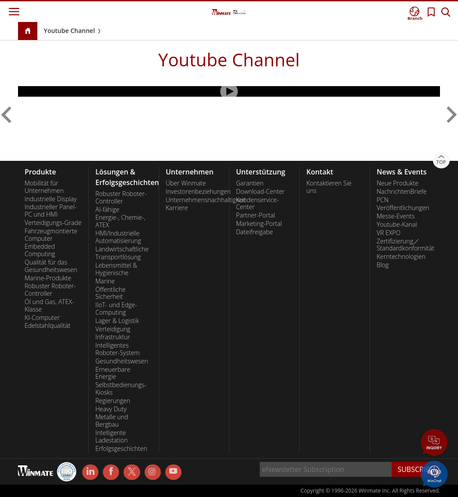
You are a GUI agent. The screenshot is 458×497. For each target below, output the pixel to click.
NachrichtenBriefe (402, 192)
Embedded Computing (40, 250)
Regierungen (112, 401)
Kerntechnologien (401, 257)
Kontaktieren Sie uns (329, 187)
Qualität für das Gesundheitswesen (51, 266)
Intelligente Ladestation (111, 436)
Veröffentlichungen (403, 208)
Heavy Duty (111, 409)
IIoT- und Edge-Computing (116, 308)
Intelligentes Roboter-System (117, 349)
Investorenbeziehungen (194, 192)
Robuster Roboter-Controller (50, 289)
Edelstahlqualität (47, 326)
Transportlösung (118, 257)
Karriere (177, 208)
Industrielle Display (50, 199)
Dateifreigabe (254, 232)
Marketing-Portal (259, 224)
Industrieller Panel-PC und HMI (50, 210)
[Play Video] (229, 91)
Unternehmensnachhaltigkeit (194, 200)
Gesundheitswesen (121, 361)
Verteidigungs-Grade (53, 223)
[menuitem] (53, 122)
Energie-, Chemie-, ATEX (120, 221)
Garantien (249, 183)
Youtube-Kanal (397, 225)
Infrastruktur (112, 337)
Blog (383, 265)
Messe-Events (395, 216)
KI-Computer (42, 318)
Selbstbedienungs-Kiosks (120, 388)
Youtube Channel (69, 30)
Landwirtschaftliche (122, 249)
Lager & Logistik (117, 321)
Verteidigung (112, 329)
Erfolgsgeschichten (121, 449)
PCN (383, 200)
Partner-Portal (255, 215)
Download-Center (260, 192)
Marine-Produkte (48, 278)
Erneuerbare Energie (112, 373)
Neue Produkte (397, 183)
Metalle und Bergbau (111, 420)
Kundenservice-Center (257, 203)
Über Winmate (186, 183)
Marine (105, 281)
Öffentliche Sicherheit (110, 293)
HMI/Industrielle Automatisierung (118, 237)
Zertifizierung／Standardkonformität (405, 245)
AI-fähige (107, 210)
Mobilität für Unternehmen (44, 187)
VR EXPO (388, 233)
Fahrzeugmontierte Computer (51, 235)
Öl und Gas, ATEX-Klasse (49, 305)
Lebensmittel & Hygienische (116, 269)
